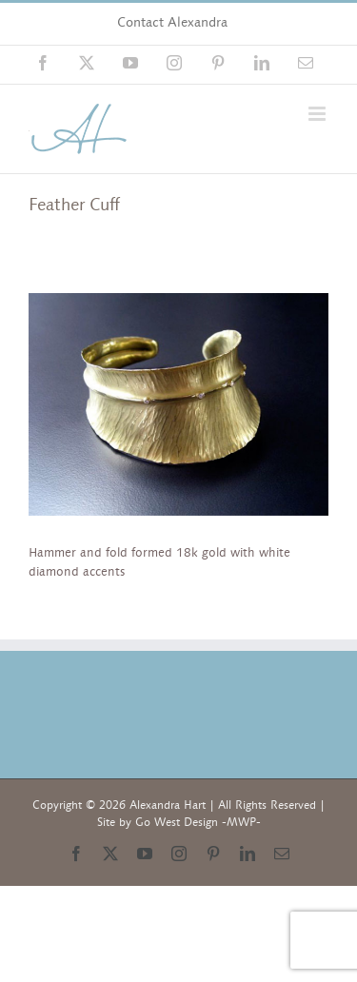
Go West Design (176, 822)
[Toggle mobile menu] (318, 114)
